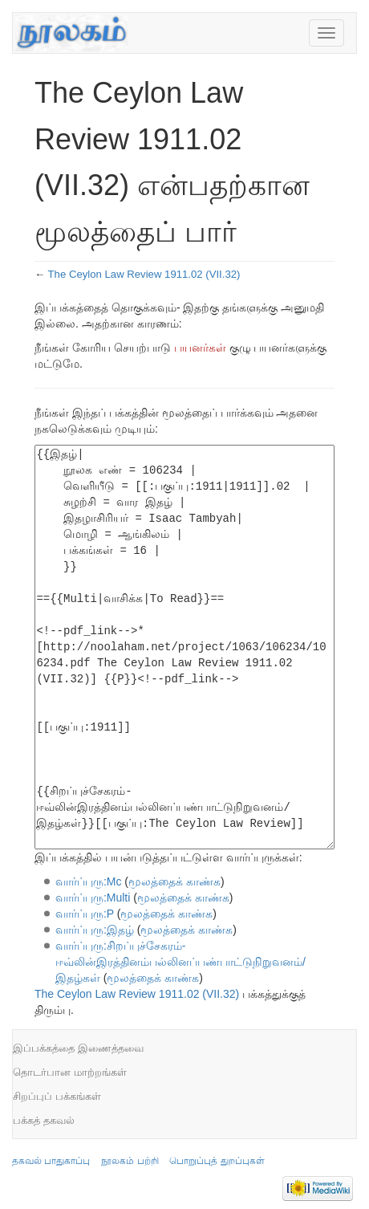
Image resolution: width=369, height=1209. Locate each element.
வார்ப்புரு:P (84, 913)
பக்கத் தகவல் (44, 1120)
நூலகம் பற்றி (129, 1160)
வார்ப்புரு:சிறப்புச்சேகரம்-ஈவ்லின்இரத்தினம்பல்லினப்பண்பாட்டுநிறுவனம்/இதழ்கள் (180, 961)
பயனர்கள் (200, 347)
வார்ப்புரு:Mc (88, 881)
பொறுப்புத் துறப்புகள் (216, 1160)
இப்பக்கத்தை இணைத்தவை (78, 1048)
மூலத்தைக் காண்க (174, 881)
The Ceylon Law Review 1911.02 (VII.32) (144, 274)
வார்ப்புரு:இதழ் (94, 929)
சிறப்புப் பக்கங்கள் (57, 1096)
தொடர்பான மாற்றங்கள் (70, 1072)
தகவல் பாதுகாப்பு (51, 1160)
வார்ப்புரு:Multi (92, 897)
